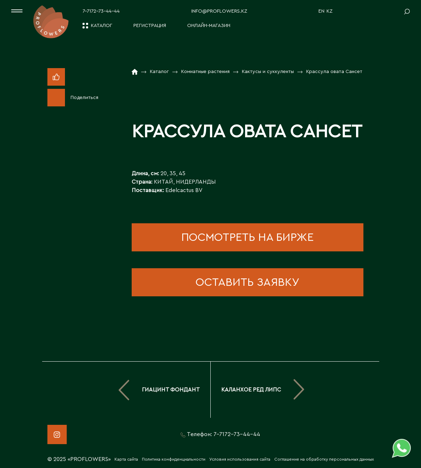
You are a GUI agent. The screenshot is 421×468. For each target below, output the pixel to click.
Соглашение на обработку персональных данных (324, 459)
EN (321, 11)
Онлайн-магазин (208, 25)
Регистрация (149, 25)
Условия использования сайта (239, 459)
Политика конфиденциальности (173, 459)
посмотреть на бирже (247, 237)
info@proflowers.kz (219, 11)
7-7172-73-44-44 (101, 11)
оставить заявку (247, 282)
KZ (330, 11)
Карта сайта (126, 459)
